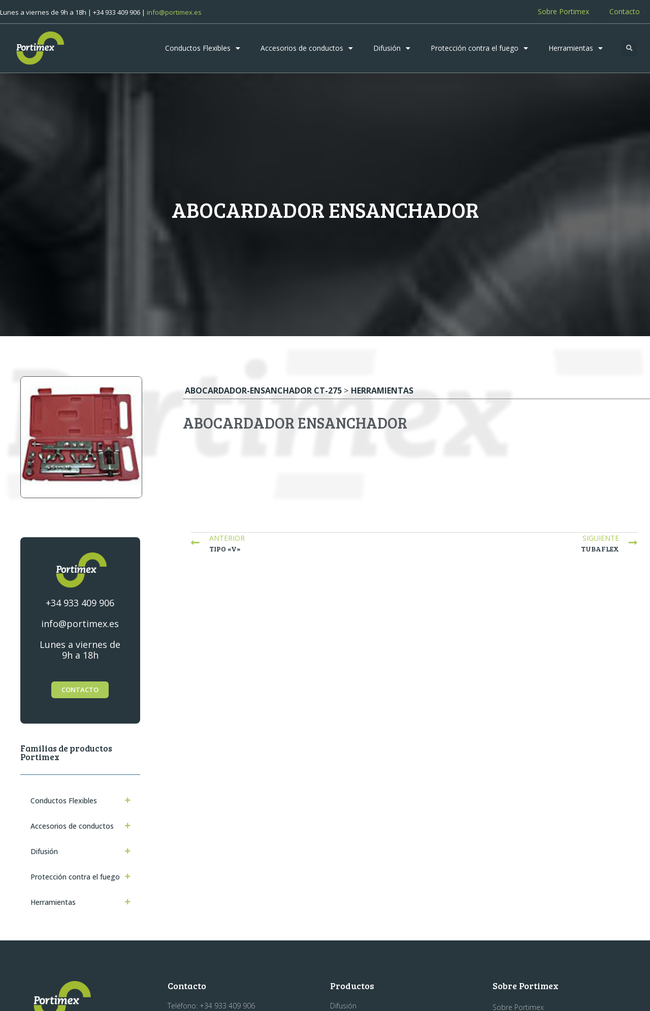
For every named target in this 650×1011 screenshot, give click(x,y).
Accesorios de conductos (307, 48)
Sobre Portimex (563, 11)
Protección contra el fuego (479, 48)
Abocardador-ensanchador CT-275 (263, 390)
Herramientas (575, 48)
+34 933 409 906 (80, 603)
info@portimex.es (174, 12)
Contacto (624, 11)
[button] (629, 48)
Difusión (391, 48)
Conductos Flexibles (202, 48)
